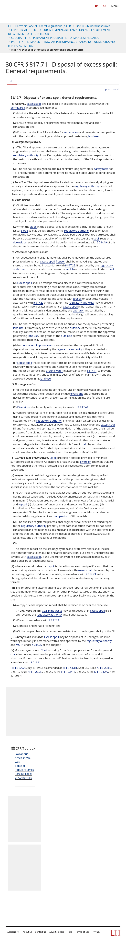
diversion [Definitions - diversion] (85, 462)
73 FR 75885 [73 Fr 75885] (103, 668)
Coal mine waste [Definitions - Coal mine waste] (52, 610)
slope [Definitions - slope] (33, 226)
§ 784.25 (37, 645)
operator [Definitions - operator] (78, 310)
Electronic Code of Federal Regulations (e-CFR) (43, 26)
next (116, 89)
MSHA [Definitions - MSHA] (19, 645)
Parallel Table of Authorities (23, 775)
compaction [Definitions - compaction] (61, 516)
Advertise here (56, 931)
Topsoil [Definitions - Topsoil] (60, 261)
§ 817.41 (91, 370)
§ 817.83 (54, 620)
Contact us (40, 931)
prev (108, 89)
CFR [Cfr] (12, 81)
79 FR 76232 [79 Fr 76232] (35, 672)
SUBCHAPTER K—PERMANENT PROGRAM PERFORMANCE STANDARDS (55, 38)
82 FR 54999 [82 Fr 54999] (101, 672)
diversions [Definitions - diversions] (76, 393)
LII (9, 26)
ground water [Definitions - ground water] (54, 370)
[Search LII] (105, 6)
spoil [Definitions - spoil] (96, 238)
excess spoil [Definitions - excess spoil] (47, 261)
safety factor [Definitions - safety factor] (102, 169)
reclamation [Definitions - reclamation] (71, 132)
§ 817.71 (36, 662)
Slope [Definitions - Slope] (53, 458)
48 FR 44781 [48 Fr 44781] (70, 668)
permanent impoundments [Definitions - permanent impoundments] (38, 345)
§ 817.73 (91, 574)
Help (70, 931)
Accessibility (13, 931)
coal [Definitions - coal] (83, 444)
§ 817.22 (70, 265)
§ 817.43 (83, 407)
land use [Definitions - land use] (93, 136)
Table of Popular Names (24, 768)
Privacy (96, 931)
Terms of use (82, 931)
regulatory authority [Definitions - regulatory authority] (25, 155)
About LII (27, 931)
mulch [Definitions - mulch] (70, 269)
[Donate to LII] (96, 6)
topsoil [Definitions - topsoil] (110, 269)
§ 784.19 (102, 242)
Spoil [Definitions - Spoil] (44, 650)
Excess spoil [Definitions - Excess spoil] (34, 104)
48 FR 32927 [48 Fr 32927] (18, 668)
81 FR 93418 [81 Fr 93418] (68, 672)
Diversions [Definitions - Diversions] (23, 407)
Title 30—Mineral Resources (92, 26)
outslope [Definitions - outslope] (75, 328)
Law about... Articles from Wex (23, 758)
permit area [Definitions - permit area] (17, 107)
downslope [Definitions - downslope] (20, 242)
